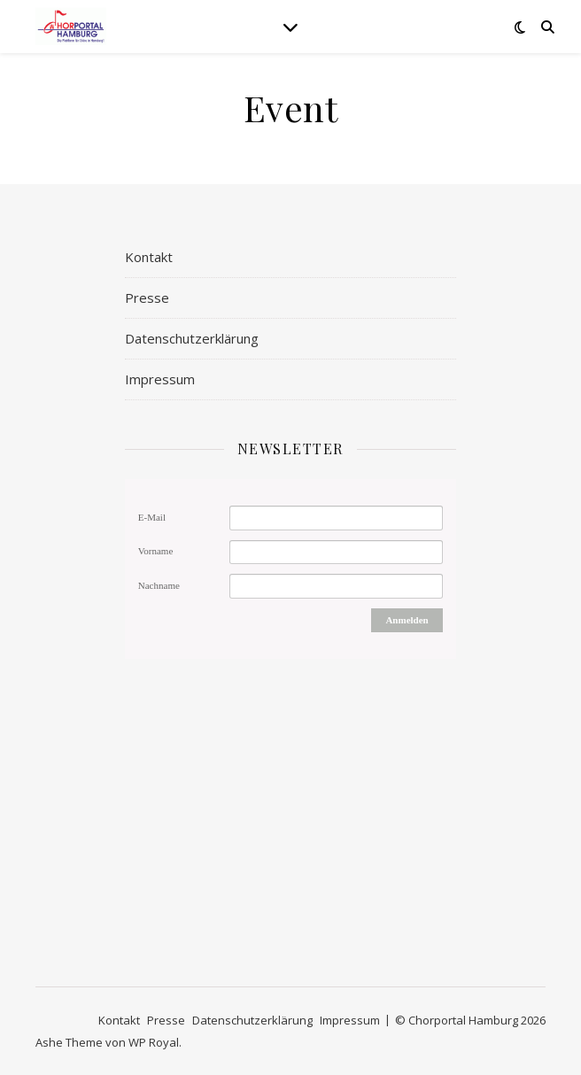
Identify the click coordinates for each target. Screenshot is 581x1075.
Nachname (159, 585)
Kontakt (149, 257)
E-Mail (152, 517)
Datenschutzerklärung (192, 338)
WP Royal (153, 1042)
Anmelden (406, 620)
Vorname (156, 550)
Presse (147, 297)
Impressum (160, 379)
